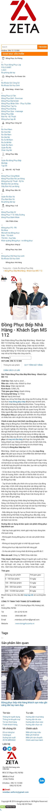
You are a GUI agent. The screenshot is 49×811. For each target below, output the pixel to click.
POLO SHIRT (6, 67)
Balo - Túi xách (7, 235)
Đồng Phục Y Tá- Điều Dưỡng (13, 215)
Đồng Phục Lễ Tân (8, 96)
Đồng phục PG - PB (9, 228)
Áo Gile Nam (6, 135)
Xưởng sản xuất (9, 737)
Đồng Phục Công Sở (14, 123)
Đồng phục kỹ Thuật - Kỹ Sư (12, 181)
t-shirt (3, 70)
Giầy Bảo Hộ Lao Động (10, 186)
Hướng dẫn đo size (33, 719)
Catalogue (7, 735)
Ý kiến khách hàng (10, 725)
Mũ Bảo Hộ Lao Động (9, 184)
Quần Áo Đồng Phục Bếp (11, 160)
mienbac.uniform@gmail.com (16, 792)
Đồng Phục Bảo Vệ (13, 190)
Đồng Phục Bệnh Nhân (10, 217)
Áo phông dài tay (8, 202)
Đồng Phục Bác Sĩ (8, 212)
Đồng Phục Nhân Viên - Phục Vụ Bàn (16, 103)
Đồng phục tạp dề (8, 119)
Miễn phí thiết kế (32, 735)
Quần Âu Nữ (6, 148)
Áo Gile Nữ (5, 137)
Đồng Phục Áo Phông (14, 58)
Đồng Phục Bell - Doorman (12, 98)
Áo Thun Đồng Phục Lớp (11, 65)
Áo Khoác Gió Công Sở (10, 83)
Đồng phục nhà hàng (14, 262)
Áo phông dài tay (8, 73)
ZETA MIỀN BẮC (9, 740)
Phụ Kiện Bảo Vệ (8, 199)
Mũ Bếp (4, 163)
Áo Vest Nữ (6, 132)
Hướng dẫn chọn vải (34, 725)
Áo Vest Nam (6, 129)
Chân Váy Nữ (6, 150)
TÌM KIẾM (42, 47)
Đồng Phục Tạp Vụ (8, 106)
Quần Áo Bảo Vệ (8, 197)
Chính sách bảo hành (34, 740)
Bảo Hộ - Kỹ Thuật (8, 117)
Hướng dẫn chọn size (34, 722)
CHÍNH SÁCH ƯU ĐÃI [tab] (11, 370)
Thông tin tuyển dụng (11, 717)
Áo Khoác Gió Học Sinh (10, 85)
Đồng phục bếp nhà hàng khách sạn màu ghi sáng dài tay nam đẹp (24, 703)
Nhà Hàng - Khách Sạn (14, 89)
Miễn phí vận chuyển (34, 737)
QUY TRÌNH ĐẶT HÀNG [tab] (33, 365)
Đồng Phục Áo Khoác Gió (15, 76)
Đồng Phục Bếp (7, 114)
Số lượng (5, 358)
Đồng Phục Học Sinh (14, 250)
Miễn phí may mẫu (33, 732)
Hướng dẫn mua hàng (35, 717)
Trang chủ (7, 268)
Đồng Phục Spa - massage (12, 111)
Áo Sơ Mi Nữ (6, 142)
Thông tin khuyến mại (11, 719)
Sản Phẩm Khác (12, 221)
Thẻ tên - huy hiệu (8, 238)
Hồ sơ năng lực (9, 732)
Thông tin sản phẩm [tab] (11, 365)
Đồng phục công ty (13, 244)
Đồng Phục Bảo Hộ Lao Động (13, 179)
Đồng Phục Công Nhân (10, 176)
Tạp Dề (4, 166)
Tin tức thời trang (10, 722)
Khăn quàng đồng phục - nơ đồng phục (17, 241)
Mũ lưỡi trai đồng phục (10, 233)
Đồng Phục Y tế (12, 206)
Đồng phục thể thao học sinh (12, 256)
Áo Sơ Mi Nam (7, 140)
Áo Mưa (4, 230)
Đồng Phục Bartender (10, 101)
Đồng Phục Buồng (8, 109)
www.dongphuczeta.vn (24, 624)
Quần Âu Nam (7, 145)
